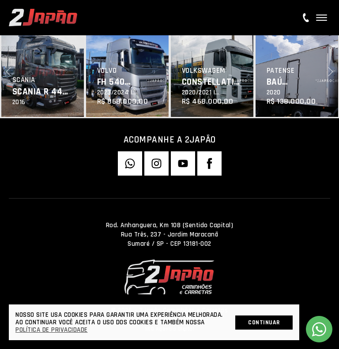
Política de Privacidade (51, 330)
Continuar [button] (264, 322)
